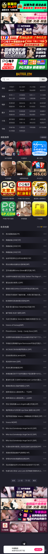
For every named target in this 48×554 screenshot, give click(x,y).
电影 (3, 104)
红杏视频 (12, 131)
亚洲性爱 (12, 103)
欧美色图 (32, 111)
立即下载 (38, 549)
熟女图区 (32, 115)
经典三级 (22, 106)
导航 (3, 129)
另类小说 (22, 123)
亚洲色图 (22, 111)
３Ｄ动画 (43, 95)
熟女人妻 (12, 98)
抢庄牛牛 (43, 90)
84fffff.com (24, 74)
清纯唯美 (22, 115)
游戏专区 (43, 87)
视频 (3, 96)
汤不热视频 (42, 127)
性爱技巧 (43, 123)
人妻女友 (32, 119)
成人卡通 (32, 103)
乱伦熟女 (32, 106)
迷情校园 (12, 123)
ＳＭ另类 (43, 98)
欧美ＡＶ (32, 95)
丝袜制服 (22, 98)
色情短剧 (22, 131)
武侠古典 (43, 119)
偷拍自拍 (22, 103)
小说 (3, 121)
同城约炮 (12, 127)
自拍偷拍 (22, 95)
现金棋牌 (32, 90)
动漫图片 (43, 111)
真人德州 (22, 87)
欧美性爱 (43, 103)
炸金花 (22, 90)
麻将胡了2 (12, 90)
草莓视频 (32, 127)
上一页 (20, 481)
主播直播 (32, 98)
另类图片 (43, 115)
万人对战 (32, 87)
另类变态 (43, 106)
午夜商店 (22, 127)
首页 (13, 481)
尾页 (34, 481)
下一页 (27, 481)
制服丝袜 (12, 106)
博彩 (3, 88)
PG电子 (11, 87)
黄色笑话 (32, 123)
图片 (3, 112)
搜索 (43, 79)
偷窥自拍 (12, 111)
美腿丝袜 (12, 115)
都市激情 (12, 119)
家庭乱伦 (22, 119)
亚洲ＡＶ (12, 95)
